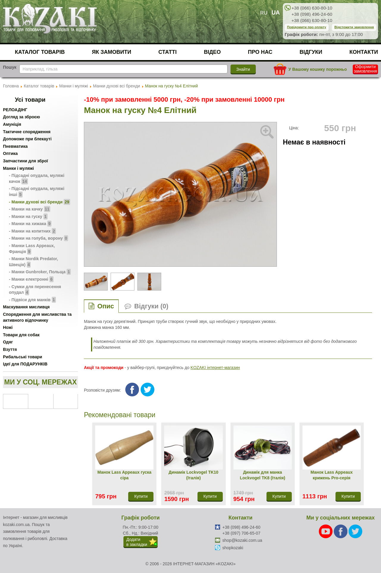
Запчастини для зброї (25, 160)
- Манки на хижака (30, 224)
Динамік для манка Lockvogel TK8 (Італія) (262, 475)
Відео (212, 52)
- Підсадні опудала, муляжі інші (36, 191)
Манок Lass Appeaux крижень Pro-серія (332, 475)
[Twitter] (355, 531)
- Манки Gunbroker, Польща (40, 272)
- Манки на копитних (32, 231)
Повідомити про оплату (306, 27)
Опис (105, 306)
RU (263, 13)
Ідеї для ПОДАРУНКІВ (25, 364)
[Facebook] (341, 531)
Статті (168, 52)
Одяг (8, 342)
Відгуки (311, 52)
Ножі (7, 327)
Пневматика (15, 146)
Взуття (10, 349)
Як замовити (111, 52)
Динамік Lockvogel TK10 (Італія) (193, 475)
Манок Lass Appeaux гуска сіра (124, 475)
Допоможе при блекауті (27, 138)
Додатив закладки (136, 542)
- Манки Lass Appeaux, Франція (32, 249)
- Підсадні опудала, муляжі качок (36, 178)
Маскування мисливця (26, 306)
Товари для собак (21, 334)
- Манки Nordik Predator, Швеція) (33, 262)
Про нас (260, 52)
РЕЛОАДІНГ (15, 109)
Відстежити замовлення (354, 27)
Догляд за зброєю (21, 116)
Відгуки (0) (151, 306)
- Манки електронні (31, 279)
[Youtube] (326, 531)
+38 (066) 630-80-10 (311, 7)
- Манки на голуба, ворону (38, 238)
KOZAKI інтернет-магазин (215, 367)
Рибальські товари (22, 356)
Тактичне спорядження (27, 131)
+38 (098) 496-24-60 (311, 14)
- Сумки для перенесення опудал (35, 290)
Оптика (10, 153)
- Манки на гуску (28, 216)
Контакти (363, 52)
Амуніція (12, 124)
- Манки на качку (29, 209)
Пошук (9, 67)
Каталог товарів (40, 52)
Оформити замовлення (365, 69)
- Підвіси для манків (32, 300)
